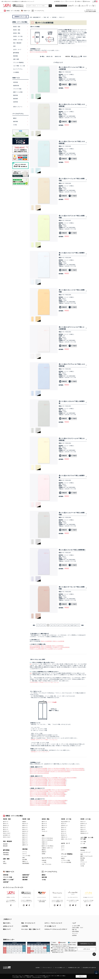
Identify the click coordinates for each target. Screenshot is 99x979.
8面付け (44, 849)
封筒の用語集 (75, 931)
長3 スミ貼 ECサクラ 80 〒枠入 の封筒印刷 (71, 476)
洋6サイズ (63, 831)
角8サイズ (24, 843)
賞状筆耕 (15, 98)
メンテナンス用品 (65, 860)
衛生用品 (82, 858)
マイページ (75, 933)
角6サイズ (24, 839)
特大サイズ (25, 823)
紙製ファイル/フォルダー (86, 856)
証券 (4, 861)
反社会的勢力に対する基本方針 (89, 967)
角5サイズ (24, 837)
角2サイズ (24, 829)
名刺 (43, 835)
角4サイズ (24, 835)
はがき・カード (65, 843)
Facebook (10, 905)
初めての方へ (7, 923)
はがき (62, 846)
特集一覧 (74, 929)
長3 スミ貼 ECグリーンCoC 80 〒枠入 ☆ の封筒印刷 (71, 68)
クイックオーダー (70, 1)
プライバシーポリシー (47, 967)
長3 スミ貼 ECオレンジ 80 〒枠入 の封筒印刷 (71, 291)
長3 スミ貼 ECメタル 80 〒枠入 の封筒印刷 (71, 402)
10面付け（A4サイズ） (47, 848)
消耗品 (62, 858)
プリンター (64, 856)
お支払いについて (8, 926)
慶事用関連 (6, 852)
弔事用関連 (6, 854)
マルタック (44, 831)
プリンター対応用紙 (66, 862)
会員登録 (70, 5)
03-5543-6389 (91, 11)
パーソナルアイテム (39, 10)
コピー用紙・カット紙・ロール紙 (87, 838)
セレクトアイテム (47, 858)
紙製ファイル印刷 (17, 92)
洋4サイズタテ (6, 833)
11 (75, 625)
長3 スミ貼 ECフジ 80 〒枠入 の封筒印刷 (71, 550)
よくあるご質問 (76, 925)
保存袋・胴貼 (45, 819)
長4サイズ (5, 823)
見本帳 (82, 860)
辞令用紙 (24, 859)
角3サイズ (24, 833)
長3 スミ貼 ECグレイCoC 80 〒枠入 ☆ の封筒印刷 (72, 105)
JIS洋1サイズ (64, 825)
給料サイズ (25, 845)
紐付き (43, 829)
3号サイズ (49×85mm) (47, 840)
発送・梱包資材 (7, 841)
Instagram (23, 905)
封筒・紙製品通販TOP (35, 17)
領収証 (4, 863)
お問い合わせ (87, 1)
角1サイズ (24, 827)
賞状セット (25, 861)
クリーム (24, 851)
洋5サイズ (63, 829)
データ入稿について (50, 926)
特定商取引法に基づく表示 (74, 967)
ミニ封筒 (44, 862)
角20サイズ (25, 831)
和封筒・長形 (7, 819)
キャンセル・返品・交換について (30, 929)
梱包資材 (5, 846)
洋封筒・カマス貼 (85, 819)
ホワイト (24, 853)
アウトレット (83, 862)
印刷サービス (27, 10)
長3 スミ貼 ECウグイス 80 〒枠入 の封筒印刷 (71, 217)
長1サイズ (5, 827)
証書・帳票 (6, 859)
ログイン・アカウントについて (53, 923)
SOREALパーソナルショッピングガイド (56, 929)
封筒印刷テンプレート (60, 1)
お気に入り (83, 5)
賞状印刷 (15, 95)
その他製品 (83, 847)
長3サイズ (61, 17)
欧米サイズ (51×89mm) (47, 846)
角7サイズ (24, 841)
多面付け (44, 851)
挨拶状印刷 (16, 85)
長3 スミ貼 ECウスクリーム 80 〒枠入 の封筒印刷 (71, 439)
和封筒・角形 (26, 819)
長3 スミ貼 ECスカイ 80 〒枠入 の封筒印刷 (71, 254)
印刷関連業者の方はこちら (61, 5)
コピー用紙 (83, 841)
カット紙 (82, 843)
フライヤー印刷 (17, 89)
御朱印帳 (15, 121)
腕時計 (15, 118)
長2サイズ (5, 829)
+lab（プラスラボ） (47, 864)
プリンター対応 (26, 855)
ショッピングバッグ (85, 852)
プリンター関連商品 (66, 854)
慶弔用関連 (6, 850)
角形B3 (24, 821)
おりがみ (82, 864)
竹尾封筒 (44, 860)
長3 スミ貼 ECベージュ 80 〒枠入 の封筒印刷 (71, 179)
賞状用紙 (24, 849)
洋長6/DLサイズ (84, 833)
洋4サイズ (63, 827)
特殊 (23, 857)
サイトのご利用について (60, 967)
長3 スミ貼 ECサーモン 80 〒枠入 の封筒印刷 (71, 588)
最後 (82, 625)
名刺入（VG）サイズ (66, 839)
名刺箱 (43, 853)
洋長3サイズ (64, 837)
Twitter (26, 905)
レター (62, 849)
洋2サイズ (63, 823)
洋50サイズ (64, 835)
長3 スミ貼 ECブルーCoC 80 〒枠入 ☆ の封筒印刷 (72, 142)
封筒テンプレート (17, 106)
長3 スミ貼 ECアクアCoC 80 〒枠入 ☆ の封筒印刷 (72, 365)
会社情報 (37, 967)
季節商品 (82, 850)
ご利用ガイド (79, 1)
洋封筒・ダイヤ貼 (66, 819)
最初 (34, 625)
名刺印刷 (15, 102)
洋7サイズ (63, 833)
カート (92, 6)
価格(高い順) (58, 56)
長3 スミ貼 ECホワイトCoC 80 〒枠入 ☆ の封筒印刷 (71, 328)
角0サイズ (24, 825)
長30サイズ (6, 831)
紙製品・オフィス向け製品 (12, 10)
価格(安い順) (49, 56)
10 (72, 625)
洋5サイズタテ (6, 837)
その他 (15, 124)
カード (62, 848)
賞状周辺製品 (25, 863)
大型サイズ (44, 842)
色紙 (81, 854)
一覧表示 (84, 56)
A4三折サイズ (6, 835)
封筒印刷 (54, 17)
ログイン (76, 5)
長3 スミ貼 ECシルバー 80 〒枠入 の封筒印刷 (71, 513)
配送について (7, 929)
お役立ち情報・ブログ (77, 927)
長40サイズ (6, 825)
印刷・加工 (46, 17)
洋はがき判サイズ (65, 821)
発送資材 (5, 844)
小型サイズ (44, 844)
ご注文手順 (24, 926)
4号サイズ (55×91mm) (47, 838)
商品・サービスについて (28, 923)
